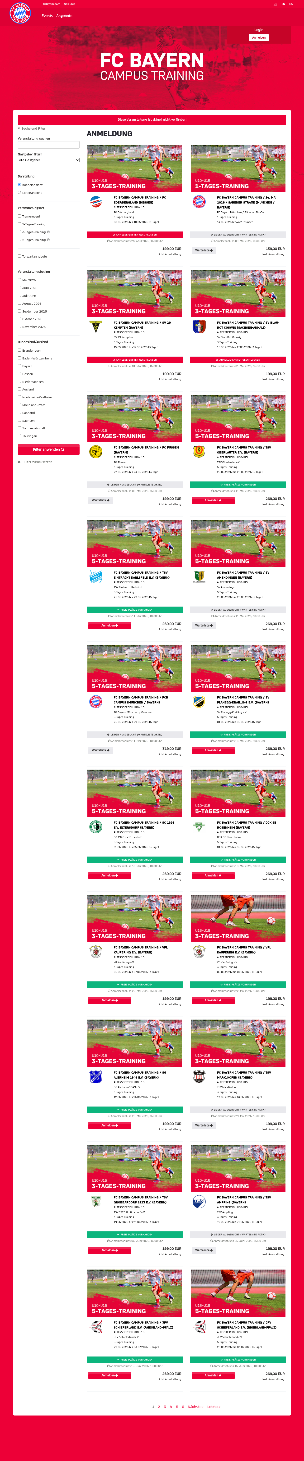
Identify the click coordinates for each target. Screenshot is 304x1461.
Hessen (25, 374)
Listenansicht (30, 193)
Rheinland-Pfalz (31, 405)
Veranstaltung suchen (49, 139)
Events (47, 16)
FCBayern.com (51, 4)
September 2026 (32, 311)
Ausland (26, 389)
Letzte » (214, 1407)
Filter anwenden (48, 449)
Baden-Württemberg (35, 358)
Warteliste (204, 250)
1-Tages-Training (32, 224)
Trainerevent (29, 216)
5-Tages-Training (34, 240)
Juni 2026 (27, 288)
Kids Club (69, 4)
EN (283, 4)
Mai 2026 (27, 280)
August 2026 (29, 303)
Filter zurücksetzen (38, 462)
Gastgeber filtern (49, 157)
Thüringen (27, 436)
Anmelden (259, 37)
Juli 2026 (27, 296)
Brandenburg (29, 350)
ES (291, 4)
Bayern (25, 366)
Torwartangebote (32, 256)
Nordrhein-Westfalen (35, 397)
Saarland (26, 413)
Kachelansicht (30, 185)
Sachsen (26, 420)
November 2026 (32, 327)
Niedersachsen (31, 382)
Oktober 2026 (30, 319)
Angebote (64, 16)
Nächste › (196, 1407)
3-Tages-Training (34, 232)
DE (275, 4)
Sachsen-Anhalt (31, 428)
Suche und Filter (33, 128)
